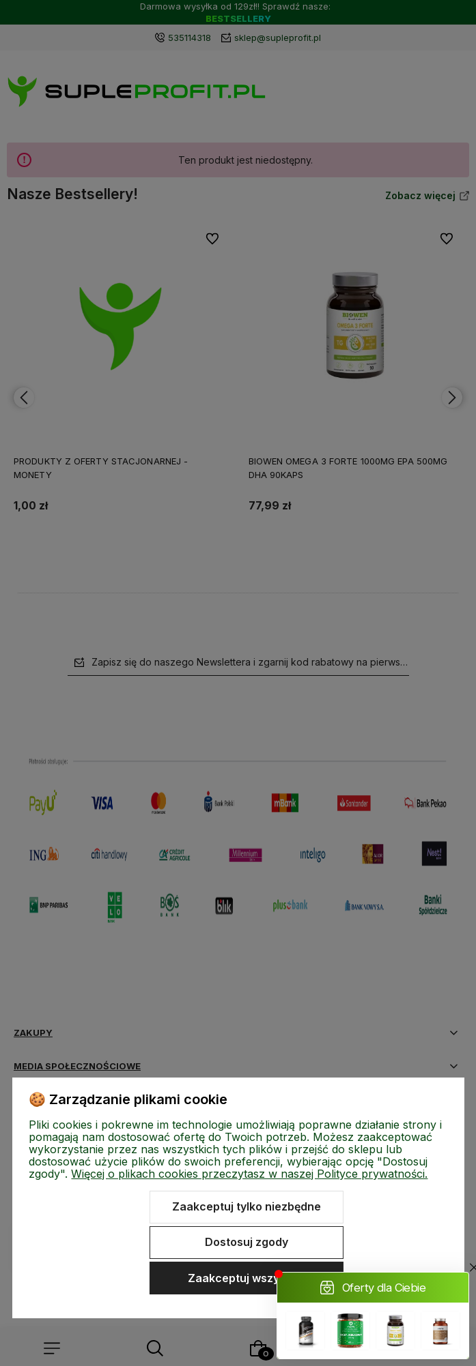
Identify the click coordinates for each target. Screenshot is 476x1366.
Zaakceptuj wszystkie (246, 1278)
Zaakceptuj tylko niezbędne (246, 1206)
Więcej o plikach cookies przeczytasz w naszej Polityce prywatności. (249, 1174)
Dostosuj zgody (246, 1242)
